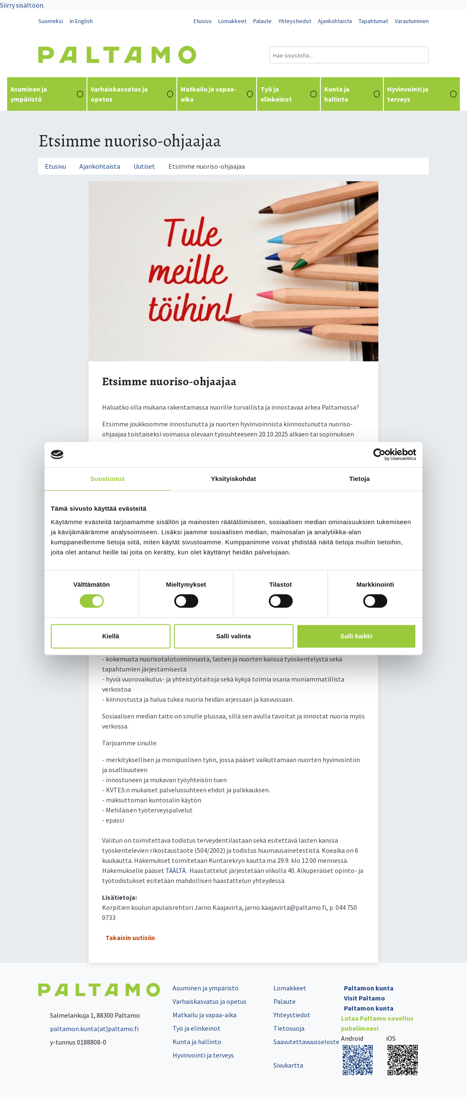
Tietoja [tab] (359, 478)
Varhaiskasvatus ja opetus (132, 94)
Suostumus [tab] (107, 478)
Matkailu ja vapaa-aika (217, 94)
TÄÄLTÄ (175, 870)
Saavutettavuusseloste (306, 1041)
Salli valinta (233, 636)
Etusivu (203, 21)
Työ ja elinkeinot (288, 94)
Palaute (262, 21)
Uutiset (144, 166)
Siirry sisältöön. (22, 5)
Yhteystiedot (294, 21)
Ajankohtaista (335, 21)
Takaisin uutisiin (130, 937)
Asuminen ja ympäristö (46, 94)
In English (81, 21)
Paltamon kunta (369, 988)
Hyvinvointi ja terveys (422, 94)
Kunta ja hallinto (352, 94)
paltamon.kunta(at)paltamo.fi (88, 1028)
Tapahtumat (373, 21)
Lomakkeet (232, 21)
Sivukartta (288, 1065)
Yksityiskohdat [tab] (233, 478)
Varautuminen (412, 21)
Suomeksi (50, 21)
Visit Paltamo (364, 998)
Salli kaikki (356, 636)
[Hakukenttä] (349, 55)
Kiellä (110, 636)
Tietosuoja (288, 1028)
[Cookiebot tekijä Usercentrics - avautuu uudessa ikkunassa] (379, 454)
